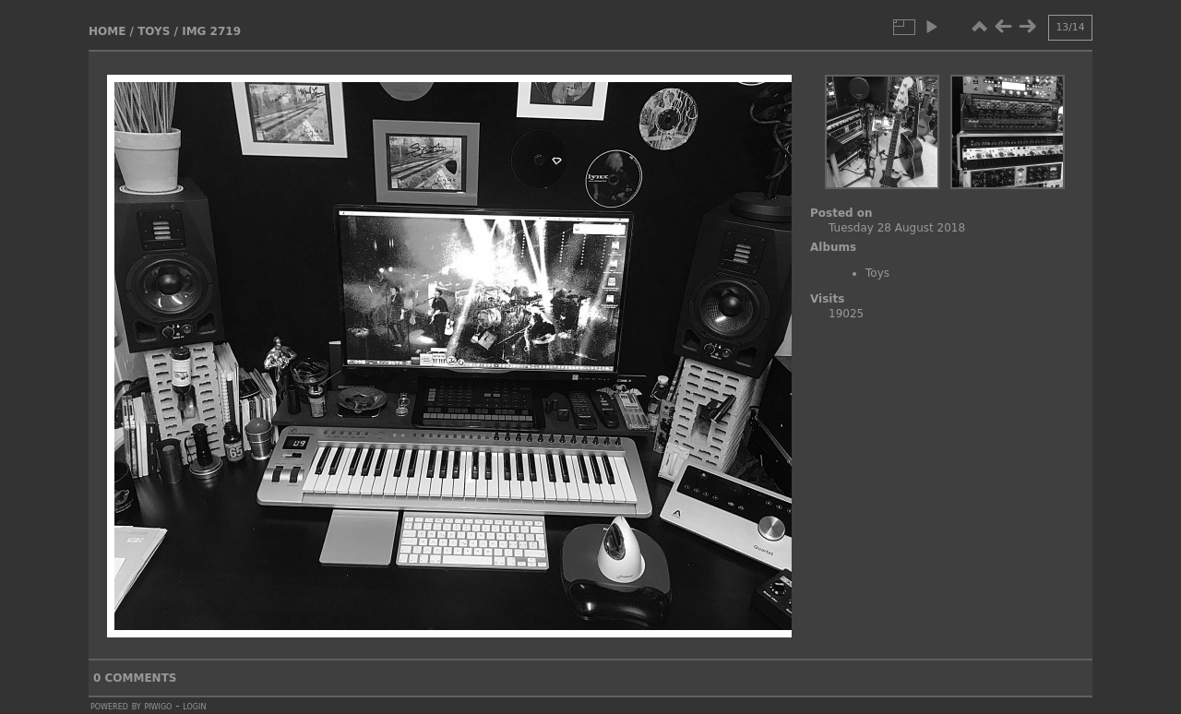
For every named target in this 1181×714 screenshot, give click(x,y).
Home (107, 31)
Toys (153, 31)
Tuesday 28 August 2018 (897, 227)
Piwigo (158, 705)
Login (194, 705)
